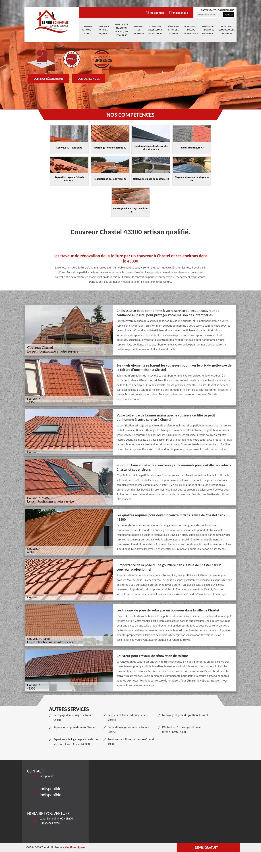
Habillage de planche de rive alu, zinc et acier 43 (122, 29)
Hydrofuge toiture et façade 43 (103, 30)
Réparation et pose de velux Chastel (74, 727)
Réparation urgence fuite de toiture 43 (155, 30)
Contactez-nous (89, 78)
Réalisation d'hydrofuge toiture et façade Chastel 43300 (182, 729)
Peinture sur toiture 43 (138, 30)
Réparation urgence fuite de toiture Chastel (128, 729)
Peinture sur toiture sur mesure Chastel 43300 (131, 742)
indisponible (155, 13)
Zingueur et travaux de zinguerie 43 (208, 30)
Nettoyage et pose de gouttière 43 (191, 30)
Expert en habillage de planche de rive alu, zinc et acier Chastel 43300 (75, 742)
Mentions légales (75, 847)
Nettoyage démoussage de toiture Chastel (73, 717)
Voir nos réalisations (48, 78)
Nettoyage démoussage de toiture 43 (227, 30)
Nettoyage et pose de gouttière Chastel (185, 715)
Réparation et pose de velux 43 (173, 30)
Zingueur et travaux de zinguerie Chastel (127, 717)
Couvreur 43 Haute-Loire (87, 30)
